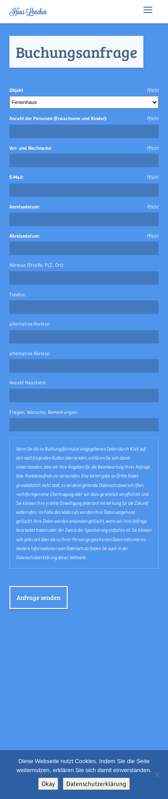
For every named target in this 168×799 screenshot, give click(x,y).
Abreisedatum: (24, 236)
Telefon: (17, 294)
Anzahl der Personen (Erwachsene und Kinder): (58, 118)
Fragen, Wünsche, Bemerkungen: (43, 412)
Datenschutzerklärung (96, 784)
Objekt (16, 90)
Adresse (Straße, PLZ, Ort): (36, 265)
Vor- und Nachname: (30, 148)
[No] (156, 774)
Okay (48, 784)
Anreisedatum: (24, 207)
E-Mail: (16, 177)
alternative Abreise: (29, 353)
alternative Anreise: (29, 324)
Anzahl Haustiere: (27, 382)
